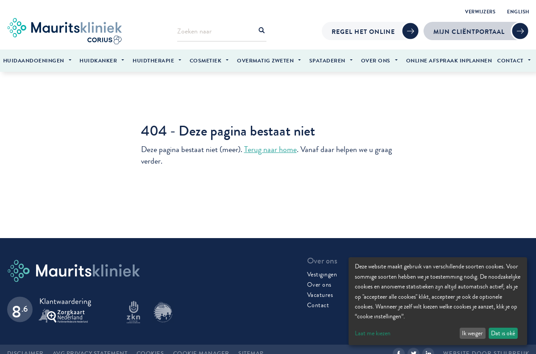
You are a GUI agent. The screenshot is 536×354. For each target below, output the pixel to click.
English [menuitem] (518, 11)
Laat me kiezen (373, 333)
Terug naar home (270, 147)
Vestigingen (322, 271)
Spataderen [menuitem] (327, 61)
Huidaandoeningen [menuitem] (33, 61)
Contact (318, 302)
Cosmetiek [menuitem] (206, 61)
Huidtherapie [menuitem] (153, 61)
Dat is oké (503, 333)
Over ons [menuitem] (376, 61)
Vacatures (320, 292)
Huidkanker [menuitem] (98, 61)
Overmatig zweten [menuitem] (265, 61)
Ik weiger (472, 333)
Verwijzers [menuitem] (480, 11)
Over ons (319, 281)
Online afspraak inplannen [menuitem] (449, 61)
